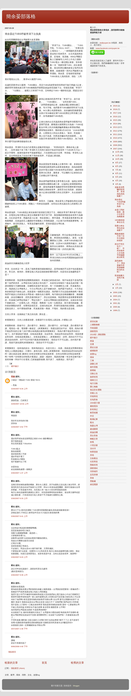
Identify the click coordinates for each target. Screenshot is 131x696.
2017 (115, 113)
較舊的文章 (77, 662)
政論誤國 (94, 432)
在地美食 (94, 400)
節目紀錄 (94, 321)
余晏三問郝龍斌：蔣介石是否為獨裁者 (119, 213)
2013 (115, 127)
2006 (115, 292)
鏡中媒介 (15, 366)
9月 (117, 163)
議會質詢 (94, 331)
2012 (115, 131)
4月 (117, 181)
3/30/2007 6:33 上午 (19, 498)
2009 (115, 142)
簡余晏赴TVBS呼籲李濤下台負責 (120, 203)
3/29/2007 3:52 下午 (19, 427)
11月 (117, 155)
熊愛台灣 (94, 426)
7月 (117, 170)
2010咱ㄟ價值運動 (98, 334)
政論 (92, 341)
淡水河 (93, 449)
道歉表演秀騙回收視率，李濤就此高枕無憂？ (119, 191)
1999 (115, 310)
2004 (115, 300)
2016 (115, 117)
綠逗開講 (94, 484)
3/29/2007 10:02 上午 (20, 404)
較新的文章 (11, 662)
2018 (115, 109)
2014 (115, 124)
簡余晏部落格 (21, 16)
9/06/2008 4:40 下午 (19, 646)
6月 (117, 173)
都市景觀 (94, 367)
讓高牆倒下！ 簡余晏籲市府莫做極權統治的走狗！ (120, 266)
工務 (92, 361)
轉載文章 (94, 439)
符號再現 (94, 396)
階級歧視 (94, 465)
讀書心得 (94, 364)
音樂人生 (94, 393)
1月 (117, 288)
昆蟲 (13, 377)
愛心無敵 (94, 387)
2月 (117, 284)
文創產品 (94, 458)
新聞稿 (93, 370)
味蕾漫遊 (94, 452)
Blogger (76, 686)
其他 (92, 455)
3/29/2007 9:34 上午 (19, 389)
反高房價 (94, 475)
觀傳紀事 (94, 419)
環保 (92, 357)
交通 (92, 344)
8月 (117, 166)
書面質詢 (94, 406)
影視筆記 (94, 409)
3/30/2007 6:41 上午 (19, 516)
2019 (115, 106)
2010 (115, 138)
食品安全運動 (96, 390)
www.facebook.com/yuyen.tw (107, 48)
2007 (115, 149)
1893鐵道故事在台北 (120, 221)
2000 (115, 307)
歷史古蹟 (94, 347)
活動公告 (94, 374)
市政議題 (94, 328)
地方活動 (94, 383)
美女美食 (94, 436)
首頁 (44, 662)
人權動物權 (95, 325)
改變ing (93, 354)
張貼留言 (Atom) (18, 668)
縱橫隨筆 (94, 351)
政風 (92, 442)
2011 (115, 134)
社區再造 (94, 462)
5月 (117, 177)
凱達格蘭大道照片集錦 (119, 278)
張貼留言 (12, 652)
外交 (92, 416)
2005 (115, 296)
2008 (115, 145)
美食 (92, 478)
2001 (115, 303)
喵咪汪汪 (94, 380)
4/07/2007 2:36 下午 (19, 629)
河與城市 (94, 471)
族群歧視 (94, 377)
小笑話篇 (94, 445)
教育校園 (94, 413)
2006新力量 (95, 403)
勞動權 (93, 481)
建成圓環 (94, 429)
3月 (117, 184)
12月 (117, 152)
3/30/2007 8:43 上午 (19, 557)
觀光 (92, 422)
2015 (115, 120)
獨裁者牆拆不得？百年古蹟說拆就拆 (119, 237)
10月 (117, 159)
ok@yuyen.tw (105, 43)
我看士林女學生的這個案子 (119, 228)
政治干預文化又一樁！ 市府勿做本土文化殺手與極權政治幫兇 (119, 250)
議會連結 (94, 468)
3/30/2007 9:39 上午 (19, 575)
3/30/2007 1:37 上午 (19, 473)
